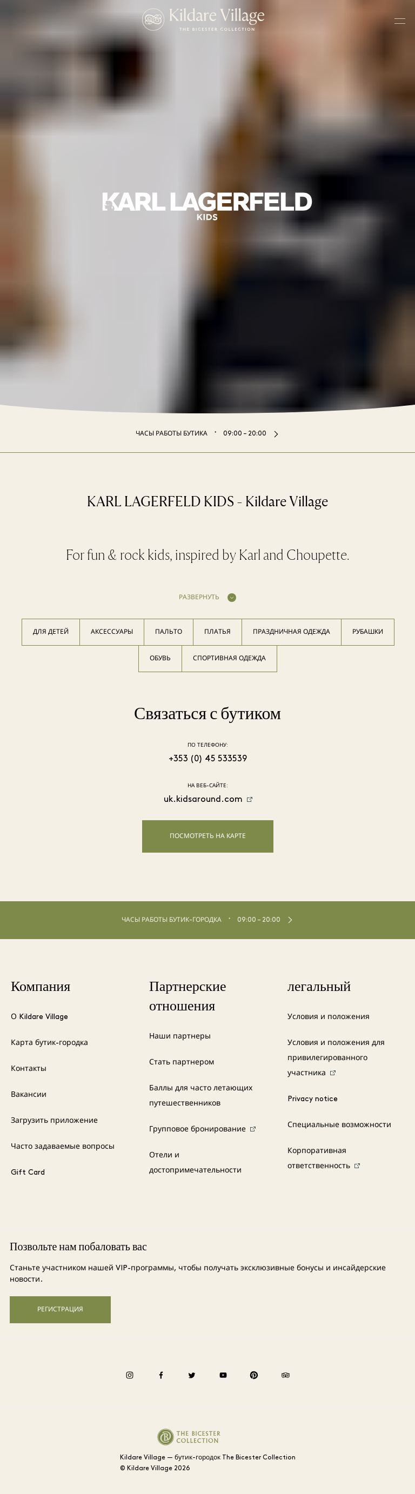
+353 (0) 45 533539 (208, 759)
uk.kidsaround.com (203, 799)
